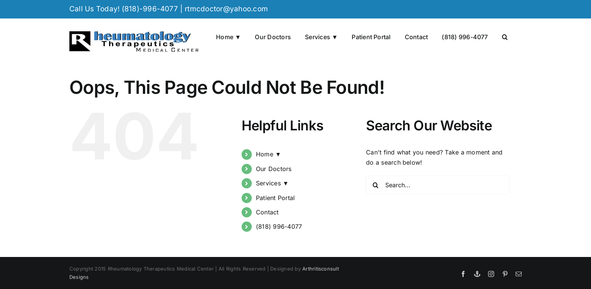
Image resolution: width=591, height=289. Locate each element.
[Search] (375, 185)
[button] (505, 36)
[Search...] (437, 185)
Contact (267, 212)
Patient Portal (275, 198)
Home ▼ (268, 154)
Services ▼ (272, 183)
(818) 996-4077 (279, 226)
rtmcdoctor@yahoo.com (226, 9)
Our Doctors (274, 169)
